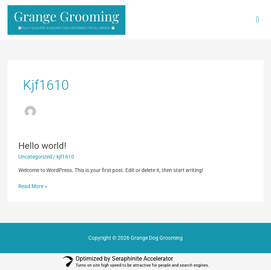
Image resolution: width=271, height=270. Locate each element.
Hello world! (42, 146)
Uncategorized (35, 157)
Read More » (32, 185)
